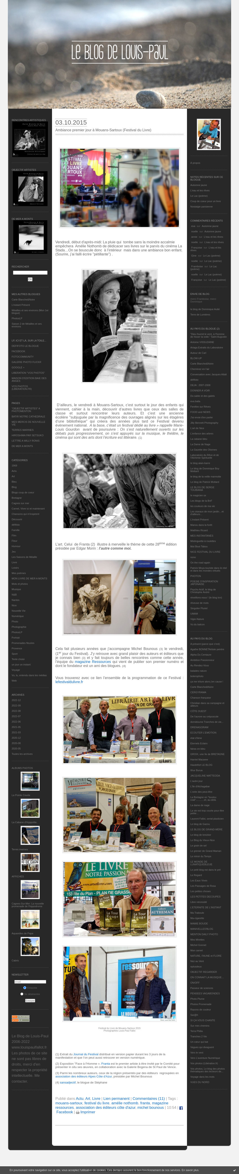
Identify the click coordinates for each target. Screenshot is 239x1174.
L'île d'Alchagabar (200, 786)
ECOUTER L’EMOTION (203, 732)
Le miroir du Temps (200, 856)
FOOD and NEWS (200, 412)
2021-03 (16, 732)
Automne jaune (198, 185)
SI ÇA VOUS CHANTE (202, 1020)
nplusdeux (196, 966)
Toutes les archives (22, 754)
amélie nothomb (124, 1103)
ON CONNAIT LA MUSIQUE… (207, 977)
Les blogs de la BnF (201, 500)
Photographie (19, 627)
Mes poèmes (19, 573)
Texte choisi (18, 659)
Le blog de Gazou (200, 824)
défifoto (16, 524)
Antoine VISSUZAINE (202, 342)
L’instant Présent (21, 305)
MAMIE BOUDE (199, 923)
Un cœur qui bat (199, 1041)
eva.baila (195, 401)
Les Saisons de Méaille (24, 557)
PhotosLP (17, 318)
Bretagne (17, 497)
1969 (14, 465)
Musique (16, 589)
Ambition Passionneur (202, 660)
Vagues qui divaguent (202, 1047)
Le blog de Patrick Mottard (204, 482)
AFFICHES (18, 876)
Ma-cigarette (197, 918)
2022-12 (16, 700)
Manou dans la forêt (201, 525)
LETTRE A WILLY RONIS (25, 440)
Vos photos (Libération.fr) (204, 1063)
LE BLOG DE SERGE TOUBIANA (202, 488)
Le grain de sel (198, 845)
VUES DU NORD (199, 1082)
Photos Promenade (200, 1004)
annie (194, 236)
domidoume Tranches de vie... (206, 722)
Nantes (16, 600)
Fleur (14, 541)
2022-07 (16, 716)
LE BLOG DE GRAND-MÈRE (206, 829)
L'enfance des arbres (201, 433)
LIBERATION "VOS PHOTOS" (28, 372)
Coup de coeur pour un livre (205, 201)
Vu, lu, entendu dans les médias (29, 675)
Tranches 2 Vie (198, 1036)
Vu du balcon (197, 624)
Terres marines (20, 849)
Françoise (196, 247)
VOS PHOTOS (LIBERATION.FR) (22, 387)
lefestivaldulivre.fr (69, 682)
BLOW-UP (196, 358)
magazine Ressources (94, 662)
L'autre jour (196, 781)
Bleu (14, 481)
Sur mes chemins (199, 1025)
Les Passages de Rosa (203, 886)
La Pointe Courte (21, 795)
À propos (195, 163)
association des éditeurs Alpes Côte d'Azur (83, 1076)
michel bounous (150, 1107)
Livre (14, 562)
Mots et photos (20, 584)
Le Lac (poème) (199, 195)
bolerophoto (196, 676)
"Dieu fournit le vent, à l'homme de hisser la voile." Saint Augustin (208, 335)
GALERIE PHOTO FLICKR (26, 362)
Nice (14, 605)
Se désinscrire (30, 994)
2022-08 (16, 711)
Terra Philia (196, 1031)
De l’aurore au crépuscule (204, 716)
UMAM (194, 613)
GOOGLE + (18, 367)
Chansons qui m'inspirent (25, 514)
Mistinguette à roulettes (203, 541)
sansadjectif (67, 1082)
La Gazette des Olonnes (203, 449)
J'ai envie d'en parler (201, 417)
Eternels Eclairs (198, 743)
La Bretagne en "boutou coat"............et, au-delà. (203, 798)
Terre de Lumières (200, 314)
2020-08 (16, 743)
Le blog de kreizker (200, 834)
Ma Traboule (197, 912)
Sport (14, 653)
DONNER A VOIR (200, 390)
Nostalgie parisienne (201, 206)
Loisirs (15, 567)
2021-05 (16, 727)
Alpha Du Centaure (200, 654)
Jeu (14, 551)
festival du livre (97, 1103)
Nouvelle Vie (19, 610)
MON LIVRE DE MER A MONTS (29, 578)
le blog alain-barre (200, 463)
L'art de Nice (197, 428)
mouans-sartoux (68, 1103)
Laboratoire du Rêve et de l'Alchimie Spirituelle (204, 456)
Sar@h (194, 1015)
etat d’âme (196, 738)
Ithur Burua (196, 770)
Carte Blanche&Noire (23, 299)
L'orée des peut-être (201, 791)
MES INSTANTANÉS (201, 535)
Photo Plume (197, 998)
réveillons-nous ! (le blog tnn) (206, 597)
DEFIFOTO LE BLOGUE (25, 346)
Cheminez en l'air (199, 369)
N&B (14, 594)
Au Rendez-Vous (199, 665)
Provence (17, 648)
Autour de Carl (198, 353)
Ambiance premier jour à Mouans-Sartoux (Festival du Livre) (103, 130)
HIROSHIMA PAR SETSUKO (27, 435)
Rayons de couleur (200, 1009)
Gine (193, 255)
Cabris (15, 960)
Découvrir (17, 519)
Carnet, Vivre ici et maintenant (28, 508)
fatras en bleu (197, 748)
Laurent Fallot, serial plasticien (207, 818)
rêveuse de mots (199, 603)
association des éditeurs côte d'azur (105, 1107)
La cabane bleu (198, 439)
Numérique (18, 616)
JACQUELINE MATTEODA (205, 775)
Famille (16, 530)
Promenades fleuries (23, 643)
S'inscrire (30, 987)
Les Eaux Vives (198, 880)
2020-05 (16, 748)
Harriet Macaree (199, 759)
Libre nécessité (198, 902)
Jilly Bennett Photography (204, 422)
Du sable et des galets (202, 396)
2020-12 (16, 737)
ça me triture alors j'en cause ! (206, 681)
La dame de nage (200, 805)
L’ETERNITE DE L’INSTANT (205, 907)
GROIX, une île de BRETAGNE (207, 754)
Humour (16, 546)
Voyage (16, 670)
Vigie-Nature (197, 619)
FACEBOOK (18, 351)
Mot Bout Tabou (199, 546)
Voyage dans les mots (202, 1076)
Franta (105, 1063)
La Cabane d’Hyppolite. (24, 822)
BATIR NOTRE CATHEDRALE (28, 416)
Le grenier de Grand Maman (205, 851)
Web (14, 680)
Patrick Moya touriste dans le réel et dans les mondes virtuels (208, 569)
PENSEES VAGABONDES (205, 993)
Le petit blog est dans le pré (205, 869)
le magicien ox (198, 495)
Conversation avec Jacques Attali (208, 374)
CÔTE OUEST (198, 711)
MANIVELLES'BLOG (201, 929)
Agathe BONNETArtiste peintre (207, 649)
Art (13, 476)
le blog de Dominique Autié (205, 309)
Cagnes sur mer (20, 503)
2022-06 (16, 721)
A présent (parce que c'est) (205, 644)
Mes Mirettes (197, 939)
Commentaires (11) (149, 1098)
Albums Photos (22, 768)
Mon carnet (196, 950)
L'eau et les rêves (200, 190)
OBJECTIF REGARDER (203, 972)
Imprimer (85, 1112)
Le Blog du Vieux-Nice (202, 840)
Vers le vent (196, 1052)
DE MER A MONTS (22, 446)
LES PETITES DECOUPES (205, 896)
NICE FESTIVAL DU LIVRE (205, 551)
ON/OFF (195, 982)
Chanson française (200, 697)
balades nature (198, 670)
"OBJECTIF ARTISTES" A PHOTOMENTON (26, 409)
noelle (194, 231)
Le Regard (196, 875)
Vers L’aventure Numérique (205, 1058)
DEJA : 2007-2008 (200, 385)
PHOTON (195, 576)
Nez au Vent (197, 961)
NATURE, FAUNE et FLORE (206, 955)
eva (193, 226)
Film (14, 535)
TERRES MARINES (23, 430)
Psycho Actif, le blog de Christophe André (203, 590)
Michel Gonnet (198, 945)
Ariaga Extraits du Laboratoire (206, 347)
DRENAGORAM (199, 727)
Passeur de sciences (201, 988)
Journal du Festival (86, 1054)
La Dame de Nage (200, 444)
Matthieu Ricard (199, 530)
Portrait (16, 637)
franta (145, 1103)
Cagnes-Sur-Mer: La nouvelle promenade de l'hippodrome (28, 905)
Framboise (197, 266)
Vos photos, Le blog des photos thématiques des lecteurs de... (207, 1070)
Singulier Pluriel (198, 608)
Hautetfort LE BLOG (201, 765)
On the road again (200, 562)
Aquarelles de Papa (22, 933)
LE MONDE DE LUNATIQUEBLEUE (201, 863)
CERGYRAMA (198, 692)
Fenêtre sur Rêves (200, 406)
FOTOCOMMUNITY (23, 356)
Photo (15, 621)
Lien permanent (116, 1098)
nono (193, 557)
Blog (14, 487)
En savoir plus (190, 1170)
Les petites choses (200, 891)
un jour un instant (21, 664)
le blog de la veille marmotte (205, 476)
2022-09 (16, 705)
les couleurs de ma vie (202, 506)
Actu (14, 471)
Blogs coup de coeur (23, 492)
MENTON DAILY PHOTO (204, 934)
